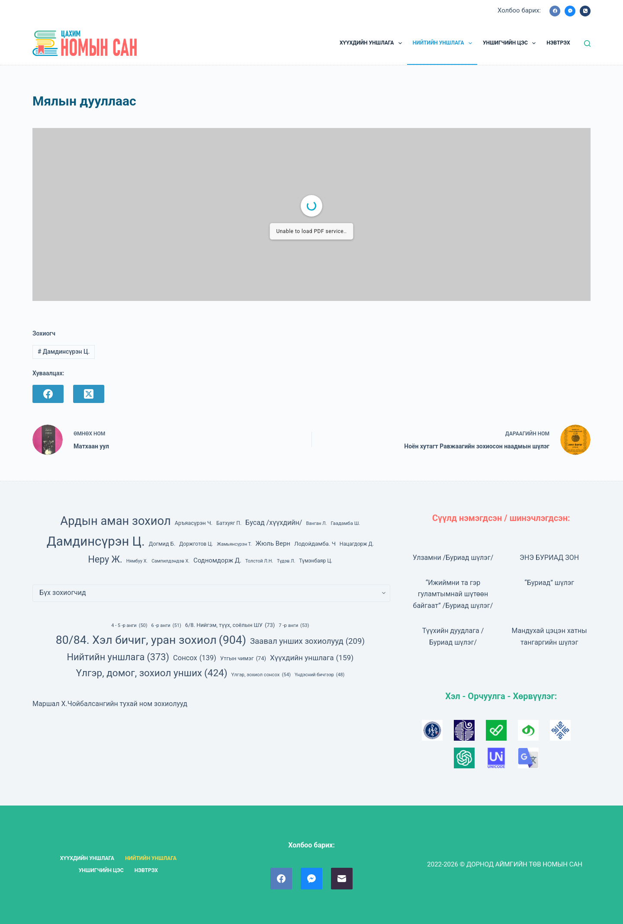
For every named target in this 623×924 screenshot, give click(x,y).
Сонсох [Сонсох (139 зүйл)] (194, 658)
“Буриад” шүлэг (549, 583)
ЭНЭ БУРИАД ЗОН (549, 557)
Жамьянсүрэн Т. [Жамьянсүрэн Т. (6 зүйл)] (234, 544)
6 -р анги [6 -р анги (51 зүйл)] (166, 626)
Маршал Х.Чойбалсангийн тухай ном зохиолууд (109, 704)
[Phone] (585, 11)
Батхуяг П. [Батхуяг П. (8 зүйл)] (228, 523)
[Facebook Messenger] (570, 11)
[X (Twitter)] (88, 394)
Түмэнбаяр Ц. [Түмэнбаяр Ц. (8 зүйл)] (315, 561)
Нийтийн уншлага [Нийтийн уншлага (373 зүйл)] (118, 657)
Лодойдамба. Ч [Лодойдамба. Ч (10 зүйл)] (315, 543)
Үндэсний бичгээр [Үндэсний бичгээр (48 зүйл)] (319, 675)
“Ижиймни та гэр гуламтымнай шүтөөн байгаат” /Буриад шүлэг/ (453, 594)
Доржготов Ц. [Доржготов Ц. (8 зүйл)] (196, 544)
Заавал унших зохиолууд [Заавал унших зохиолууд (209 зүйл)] (307, 641)
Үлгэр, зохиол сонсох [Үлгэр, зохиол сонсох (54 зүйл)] (261, 675)
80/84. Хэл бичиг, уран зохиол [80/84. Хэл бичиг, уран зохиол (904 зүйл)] (151, 639)
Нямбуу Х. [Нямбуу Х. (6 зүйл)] (137, 561)
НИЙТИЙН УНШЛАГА (444, 43)
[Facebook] (554, 11)
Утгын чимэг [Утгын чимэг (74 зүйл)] (243, 658)
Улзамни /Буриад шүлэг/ (453, 557)
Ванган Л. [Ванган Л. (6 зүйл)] (316, 523)
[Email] (342, 878)
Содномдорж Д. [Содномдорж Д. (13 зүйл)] (217, 560)
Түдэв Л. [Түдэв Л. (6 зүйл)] (286, 561)
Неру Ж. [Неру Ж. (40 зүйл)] (105, 559)
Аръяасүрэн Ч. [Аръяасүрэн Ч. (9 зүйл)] (193, 523)
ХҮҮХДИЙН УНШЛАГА (372, 43)
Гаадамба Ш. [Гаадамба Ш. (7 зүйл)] (345, 523)
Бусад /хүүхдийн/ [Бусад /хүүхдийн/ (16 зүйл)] (273, 522)
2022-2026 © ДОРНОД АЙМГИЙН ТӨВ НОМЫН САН (504, 864)
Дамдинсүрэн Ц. (64, 351)
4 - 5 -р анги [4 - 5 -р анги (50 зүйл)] (129, 626)
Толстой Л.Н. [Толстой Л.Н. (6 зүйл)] (259, 561)
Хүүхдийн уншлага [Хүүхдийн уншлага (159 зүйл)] (311, 658)
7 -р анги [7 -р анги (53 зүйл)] (294, 626)
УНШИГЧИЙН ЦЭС (511, 43)
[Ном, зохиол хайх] (587, 43)
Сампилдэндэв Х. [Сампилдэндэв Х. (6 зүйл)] (170, 561)
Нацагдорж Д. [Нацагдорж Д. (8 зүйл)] (357, 544)
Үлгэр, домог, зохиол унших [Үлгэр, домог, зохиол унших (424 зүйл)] (152, 673)
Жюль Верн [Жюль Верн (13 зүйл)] (273, 543)
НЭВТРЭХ (558, 43)
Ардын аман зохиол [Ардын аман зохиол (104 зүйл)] (115, 521)
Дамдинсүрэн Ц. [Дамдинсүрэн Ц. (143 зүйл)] (96, 541)
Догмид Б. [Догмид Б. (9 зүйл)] (162, 543)
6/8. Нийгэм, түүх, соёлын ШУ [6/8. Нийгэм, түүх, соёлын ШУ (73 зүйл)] (230, 625)
